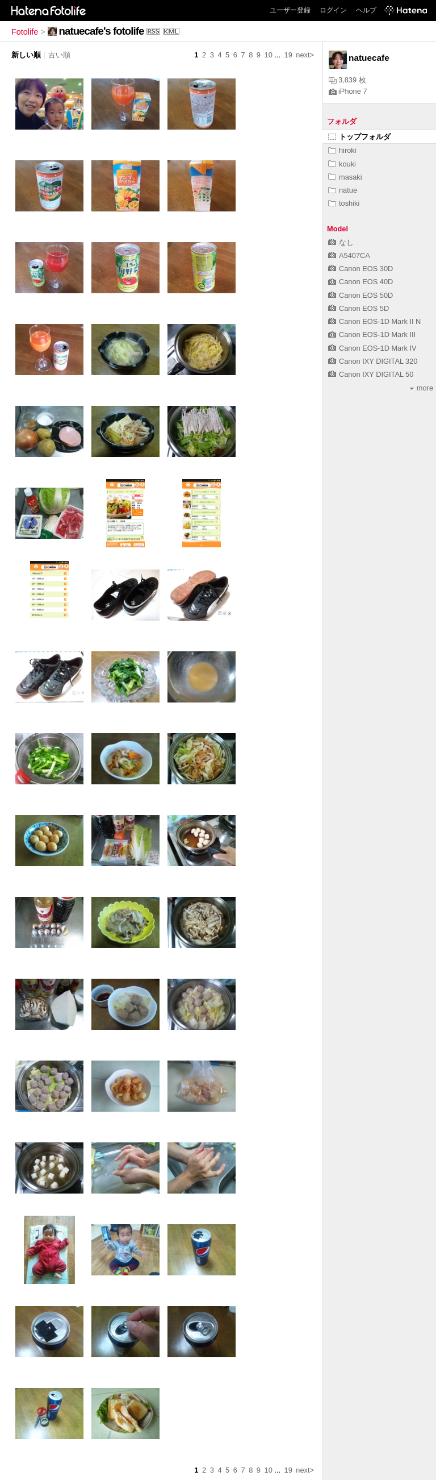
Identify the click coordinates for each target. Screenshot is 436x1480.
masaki (345, 177)
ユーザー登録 (290, 10)
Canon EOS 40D (360, 281)
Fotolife (24, 31)
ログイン (333, 10)
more (421, 388)
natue (342, 190)
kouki (342, 164)
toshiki (343, 203)
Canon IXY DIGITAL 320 (372, 361)
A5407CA (349, 255)
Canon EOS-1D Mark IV (372, 348)
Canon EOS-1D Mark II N (374, 321)
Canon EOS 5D (358, 308)
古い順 (59, 55)
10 (268, 55)
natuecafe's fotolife (101, 31)
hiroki (342, 150)
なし (341, 242)
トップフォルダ (359, 136)
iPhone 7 (348, 91)
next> (305, 55)
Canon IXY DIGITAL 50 (370, 374)
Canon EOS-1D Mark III (372, 334)
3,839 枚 (347, 80)
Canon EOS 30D (360, 268)
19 (288, 55)
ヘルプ (366, 10)
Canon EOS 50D (360, 295)
